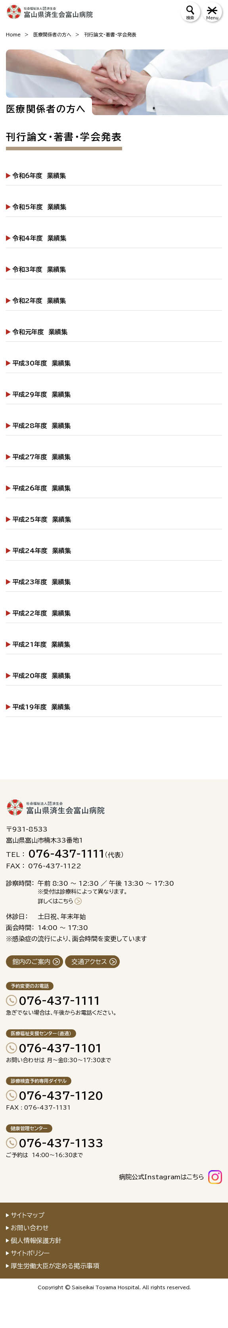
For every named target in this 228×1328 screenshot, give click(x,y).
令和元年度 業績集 (39, 332)
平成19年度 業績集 (41, 707)
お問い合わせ (30, 1228)
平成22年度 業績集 (41, 613)
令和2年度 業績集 (39, 300)
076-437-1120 (61, 1095)
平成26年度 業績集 (41, 488)
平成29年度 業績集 (41, 394)
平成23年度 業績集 (41, 582)
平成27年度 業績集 (41, 457)
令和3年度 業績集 (39, 269)
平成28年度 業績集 (41, 425)
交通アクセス (89, 962)
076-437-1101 (60, 1048)
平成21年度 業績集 (41, 644)
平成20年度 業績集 (41, 676)
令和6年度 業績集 (39, 175)
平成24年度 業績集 (41, 550)
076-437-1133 (61, 1143)
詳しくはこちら (55, 901)
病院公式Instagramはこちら (161, 1177)
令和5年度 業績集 (39, 207)
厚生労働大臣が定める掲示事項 (55, 1266)
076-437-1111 (59, 1000)
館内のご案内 (31, 962)
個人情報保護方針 (36, 1240)
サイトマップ (27, 1215)
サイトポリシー (30, 1253)
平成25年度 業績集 (41, 519)
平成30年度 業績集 (41, 363)
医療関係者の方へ (52, 34)
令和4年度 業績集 (39, 238)
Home (13, 34)
